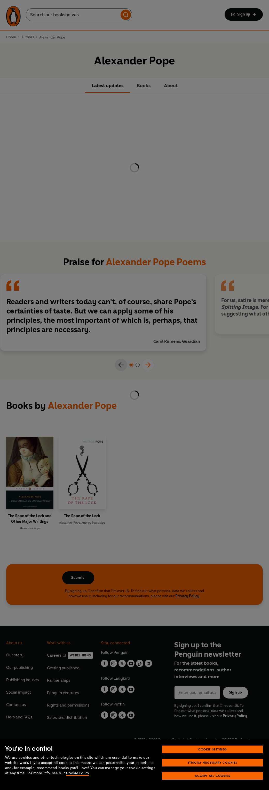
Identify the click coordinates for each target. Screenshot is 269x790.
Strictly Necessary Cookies (213, 762)
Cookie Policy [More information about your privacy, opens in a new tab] (77, 773)
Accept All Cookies (212, 776)
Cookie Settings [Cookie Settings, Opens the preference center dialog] (212, 749)
